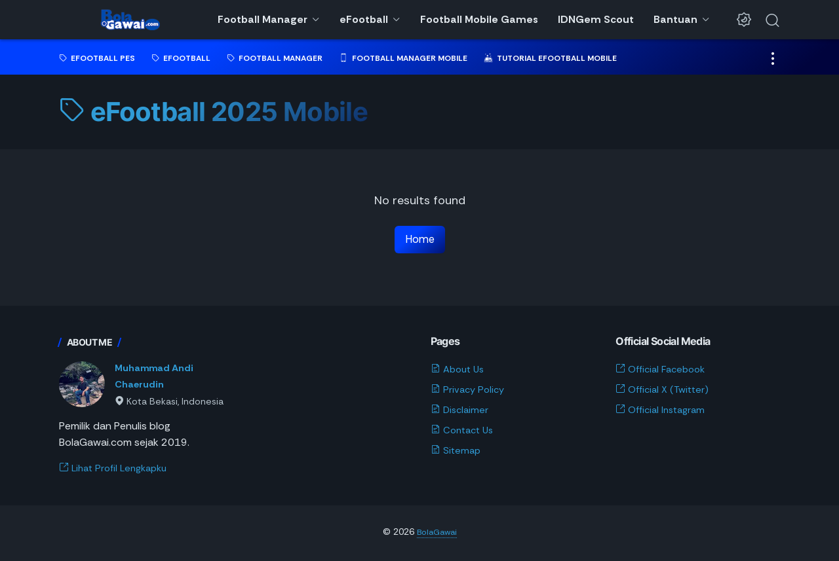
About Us (460, 371)
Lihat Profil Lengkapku (117, 470)
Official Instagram (663, 411)
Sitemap (457, 451)
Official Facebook (663, 371)
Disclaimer (461, 411)
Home (420, 239)
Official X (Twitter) (665, 391)
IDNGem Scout (596, 19)
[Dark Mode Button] (744, 19)
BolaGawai (436, 533)
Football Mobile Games (479, 19)
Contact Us (465, 431)
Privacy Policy (470, 391)
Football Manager (262, 19)
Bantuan (675, 19)
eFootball (364, 19)
